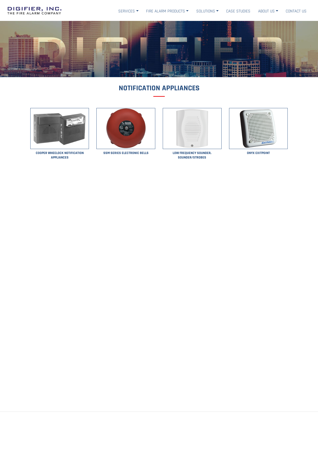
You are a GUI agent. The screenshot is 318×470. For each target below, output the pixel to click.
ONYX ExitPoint (258, 153)
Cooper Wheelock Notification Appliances (60, 155)
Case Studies (238, 11)
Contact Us (296, 11)
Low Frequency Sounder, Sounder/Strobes (192, 155)
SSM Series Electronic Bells (126, 153)
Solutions (205, 11)
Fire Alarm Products (165, 11)
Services (126, 11)
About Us (266, 11)
